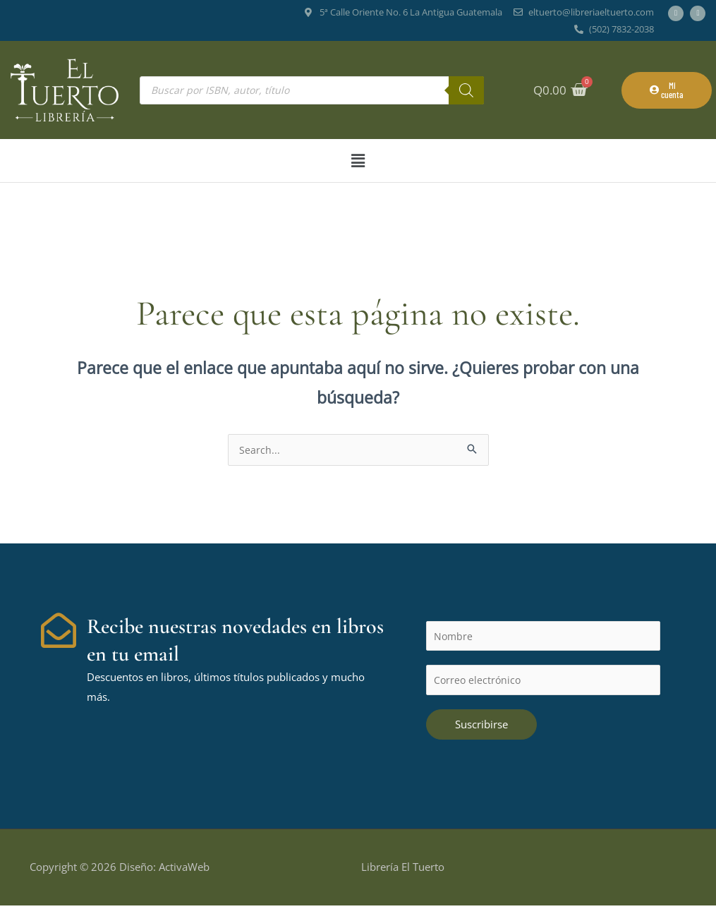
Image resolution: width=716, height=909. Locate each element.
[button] (358, 160)
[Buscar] (466, 90)
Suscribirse (481, 728)
